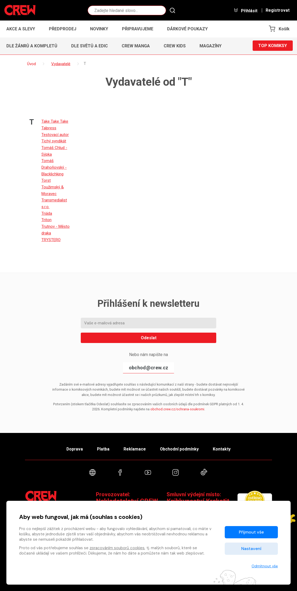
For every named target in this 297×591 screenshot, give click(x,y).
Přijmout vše (251, 532)
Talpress (48, 127)
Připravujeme (137, 28)
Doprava (73, 445)
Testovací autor (55, 134)
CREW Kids (175, 45)
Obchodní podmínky (180, 445)
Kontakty (223, 445)
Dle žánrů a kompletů (31, 45)
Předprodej (62, 28)
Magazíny (211, 45)
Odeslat (148, 334)
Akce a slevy (20, 28)
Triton (46, 217)
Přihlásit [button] (245, 10)
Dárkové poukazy (187, 28)
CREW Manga (136, 45)
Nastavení (251, 548)
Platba (102, 445)
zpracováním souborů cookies (117, 548)
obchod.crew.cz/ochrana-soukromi (177, 406)
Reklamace (135, 445)
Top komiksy (272, 45)
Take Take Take (54, 121)
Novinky (99, 28)
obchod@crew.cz (148, 364)
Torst (46, 178)
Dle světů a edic (89, 45)
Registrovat (278, 10)
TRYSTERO (51, 236)
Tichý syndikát (53, 140)
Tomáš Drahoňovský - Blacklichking (54, 166)
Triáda (46, 210)
